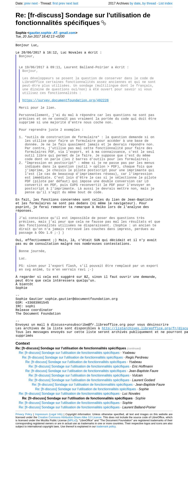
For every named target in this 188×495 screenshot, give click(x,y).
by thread (149, 3)
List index (165, 3)
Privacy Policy (24, 479)
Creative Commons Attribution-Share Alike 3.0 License (70, 482)
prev (27, 3)
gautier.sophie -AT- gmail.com (52, 33)
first (55, 3)
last (75, 3)
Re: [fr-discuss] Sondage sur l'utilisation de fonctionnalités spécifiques (83, 18)
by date (135, 3)
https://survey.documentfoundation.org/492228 (65, 113)
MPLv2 (72, 485)
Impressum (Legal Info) (49, 479)
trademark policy (105, 491)
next (34, 3)
